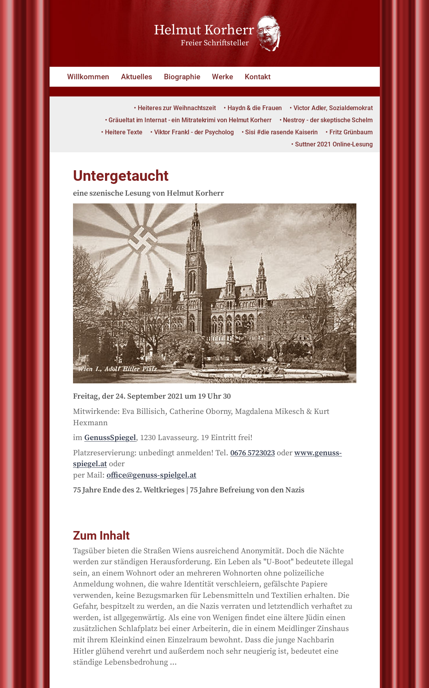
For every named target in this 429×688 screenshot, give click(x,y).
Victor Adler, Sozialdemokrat (333, 108)
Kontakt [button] (258, 76)
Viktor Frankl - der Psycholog (194, 132)
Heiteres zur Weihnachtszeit (177, 108)
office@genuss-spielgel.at (151, 475)
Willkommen (88, 76)
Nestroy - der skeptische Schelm (328, 120)
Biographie (182, 76)
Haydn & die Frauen (255, 108)
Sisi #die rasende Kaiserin (281, 132)
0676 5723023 (252, 453)
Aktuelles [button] (136, 76)
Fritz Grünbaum (351, 132)
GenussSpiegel (110, 438)
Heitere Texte (123, 132)
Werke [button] (222, 76)
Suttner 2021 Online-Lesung (334, 144)
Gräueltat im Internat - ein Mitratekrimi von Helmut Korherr (190, 120)
